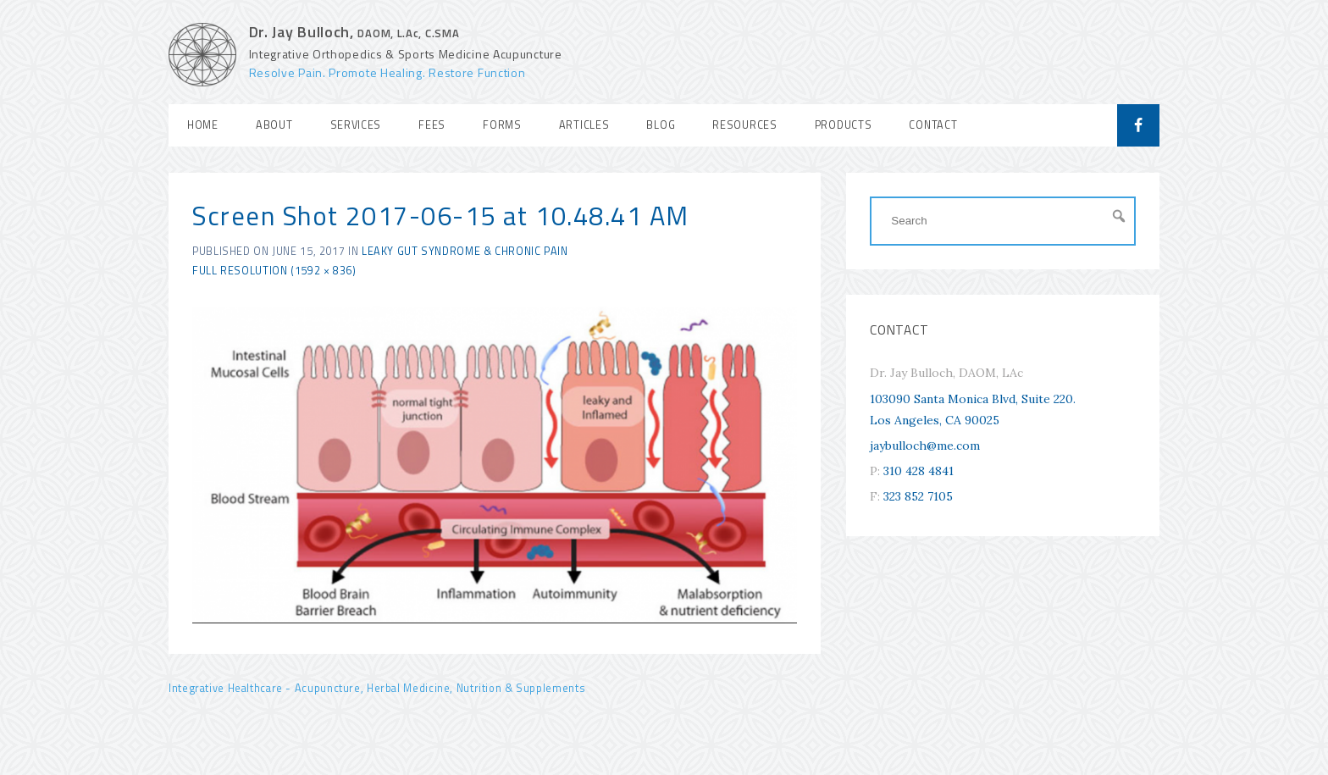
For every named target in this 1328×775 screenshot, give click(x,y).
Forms (502, 125)
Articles (584, 125)
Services (356, 125)
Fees (431, 125)
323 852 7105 (918, 496)
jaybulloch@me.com (925, 445)
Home (203, 125)
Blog (660, 125)
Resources (744, 125)
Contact (933, 125)
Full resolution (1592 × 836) (274, 271)
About (274, 125)
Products (843, 125)
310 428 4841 (918, 471)
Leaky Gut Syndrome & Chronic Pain (465, 251)
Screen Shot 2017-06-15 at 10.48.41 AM (440, 215)
